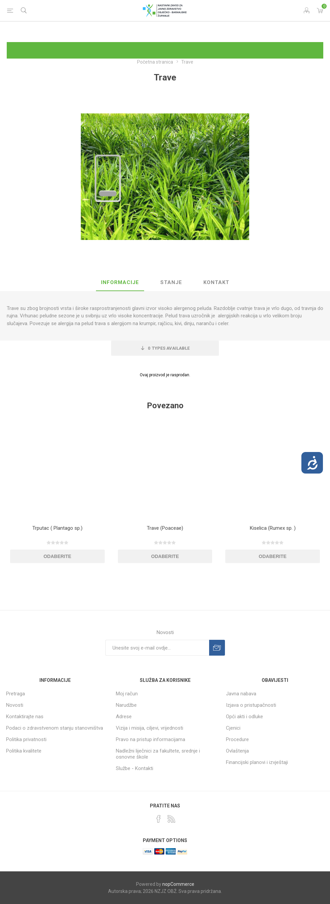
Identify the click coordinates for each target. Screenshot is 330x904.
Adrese (124, 717)
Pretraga (15, 694)
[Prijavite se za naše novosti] (157, 648)
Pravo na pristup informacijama (150, 739)
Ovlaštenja (237, 751)
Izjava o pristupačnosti (251, 705)
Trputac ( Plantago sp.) (57, 528)
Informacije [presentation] (120, 282)
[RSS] (171, 818)
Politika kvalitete (23, 751)
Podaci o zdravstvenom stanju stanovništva (54, 728)
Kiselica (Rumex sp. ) (273, 528)
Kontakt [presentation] (216, 282)
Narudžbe (126, 705)
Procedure (237, 739)
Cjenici (233, 728)
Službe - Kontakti (134, 768)
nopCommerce (178, 884)
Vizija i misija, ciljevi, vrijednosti (149, 728)
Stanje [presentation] (171, 282)
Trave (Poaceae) (165, 528)
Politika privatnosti (26, 739)
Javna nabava (241, 694)
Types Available (169, 348)
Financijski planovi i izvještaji (257, 762)
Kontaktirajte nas (24, 717)
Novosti (14, 705)
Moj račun (127, 694)
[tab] (120, 282)
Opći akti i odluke (244, 717)
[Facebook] (158, 818)
